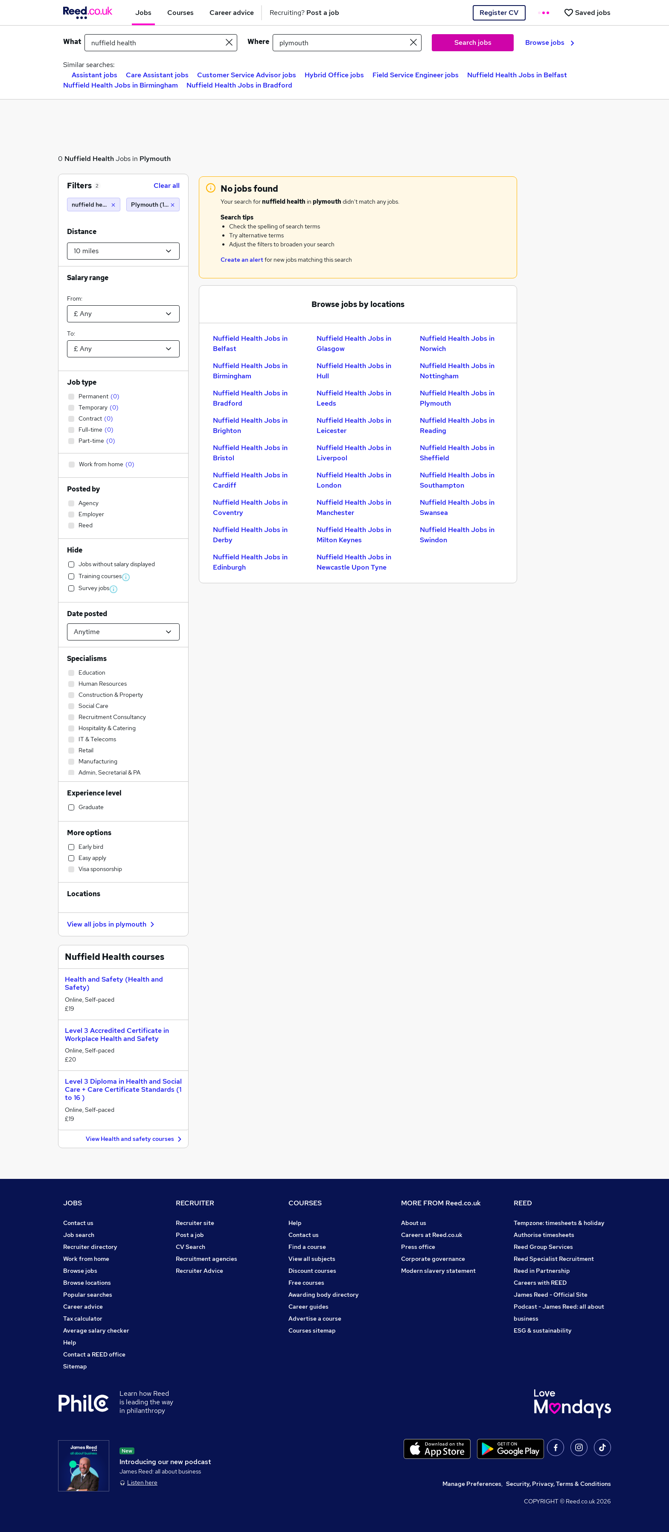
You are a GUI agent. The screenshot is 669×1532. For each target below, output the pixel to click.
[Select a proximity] (123, 251)
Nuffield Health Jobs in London (354, 480)
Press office (418, 1247)
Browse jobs (549, 42)
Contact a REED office (94, 1354)
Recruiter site (195, 1223)
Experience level (94, 793)
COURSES (305, 1203)
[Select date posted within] (123, 631)
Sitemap (75, 1366)
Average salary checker (96, 1330)
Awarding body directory (323, 1294)
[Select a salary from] (123, 313)
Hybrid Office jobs (334, 74)
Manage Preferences (471, 1484)
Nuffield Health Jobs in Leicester (354, 425)
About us (413, 1223)
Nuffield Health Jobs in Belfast (517, 74)
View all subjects (311, 1259)
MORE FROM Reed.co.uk (441, 1203)
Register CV (499, 12)
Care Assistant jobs (157, 74)
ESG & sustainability (543, 1330)
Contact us (78, 1223)
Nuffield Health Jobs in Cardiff (250, 480)
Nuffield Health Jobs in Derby (250, 534)
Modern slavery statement (438, 1271)
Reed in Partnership (542, 1271)
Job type (81, 382)
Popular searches (87, 1294)
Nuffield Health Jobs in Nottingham (457, 370)
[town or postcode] (347, 42)
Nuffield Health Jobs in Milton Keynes (354, 534)
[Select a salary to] (123, 348)
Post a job (190, 1235)
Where (258, 41)
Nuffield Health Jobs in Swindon (457, 534)
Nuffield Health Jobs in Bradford (239, 85)
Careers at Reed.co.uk (431, 1235)
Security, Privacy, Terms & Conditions (558, 1484)
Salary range (87, 277)
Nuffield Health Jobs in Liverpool (354, 452)
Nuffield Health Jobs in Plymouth (457, 398)
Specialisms (87, 658)
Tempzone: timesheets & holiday (559, 1223)
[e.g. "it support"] (160, 42)
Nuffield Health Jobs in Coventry (250, 507)
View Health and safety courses (135, 1139)
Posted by (83, 489)
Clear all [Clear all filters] (167, 185)
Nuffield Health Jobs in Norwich (457, 343)
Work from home (86, 1259)
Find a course (307, 1247)
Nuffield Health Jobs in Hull (354, 370)
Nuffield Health (89, 158)
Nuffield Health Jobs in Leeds (354, 398)
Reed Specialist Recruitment (554, 1259)
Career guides (308, 1306)
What (72, 41)
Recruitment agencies (206, 1259)
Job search (78, 1235)
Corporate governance (433, 1259)
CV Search (190, 1247)
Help (69, 1342)
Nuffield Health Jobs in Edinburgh (250, 562)
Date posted (87, 613)
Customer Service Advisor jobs (246, 74)
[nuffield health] (93, 204)
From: (74, 298)
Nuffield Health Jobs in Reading (457, 425)
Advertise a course (314, 1318)
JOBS (72, 1203)
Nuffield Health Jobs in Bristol (250, 452)
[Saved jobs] (587, 12)
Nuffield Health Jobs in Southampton (457, 480)
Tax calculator (82, 1318)
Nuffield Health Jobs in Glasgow (354, 343)
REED (523, 1203)
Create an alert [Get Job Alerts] (242, 259)
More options (89, 832)
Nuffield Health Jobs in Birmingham (120, 85)
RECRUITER (195, 1203)
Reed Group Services (543, 1247)
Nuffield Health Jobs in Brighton (250, 425)
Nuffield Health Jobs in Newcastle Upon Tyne (354, 562)
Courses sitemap (312, 1330)
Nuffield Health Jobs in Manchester (354, 507)
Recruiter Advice (199, 1271)
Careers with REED (540, 1282)
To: (71, 333)
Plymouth (155, 158)
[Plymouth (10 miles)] (153, 204)
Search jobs (473, 42)
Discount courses (312, 1271)
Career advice (83, 1306)
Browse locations (87, 1282)
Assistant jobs (94, 74)
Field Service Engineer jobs (415, 74)
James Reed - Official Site (551, 1294)
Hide (74, 550)
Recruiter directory (90, 1247)
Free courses (306, 1282)
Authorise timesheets (544, 1235)
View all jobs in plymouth (112, 924)
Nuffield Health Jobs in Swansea (457, 507)
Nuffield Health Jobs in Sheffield (457, 452)
